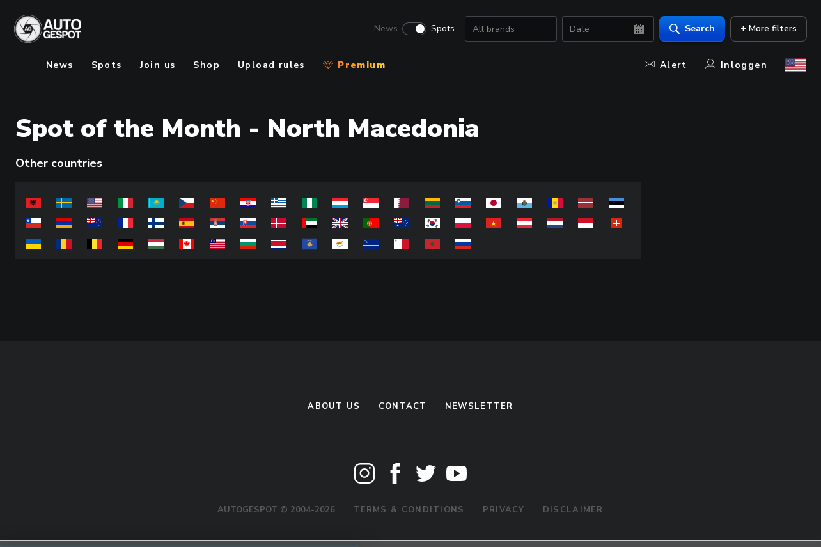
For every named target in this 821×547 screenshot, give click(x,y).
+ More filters (767, 29)
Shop (206, 65)
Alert (666, 65)
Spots (441, 29)
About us (334, 406)
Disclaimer (573, 510)
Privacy (504, 510)
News (384, 29)
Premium (354, 65)
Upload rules (271, 65)
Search (691, 29)
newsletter (479, 406)
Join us (158, 65)
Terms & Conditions (408, 510)
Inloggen (736, 65)
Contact (403, 406)
